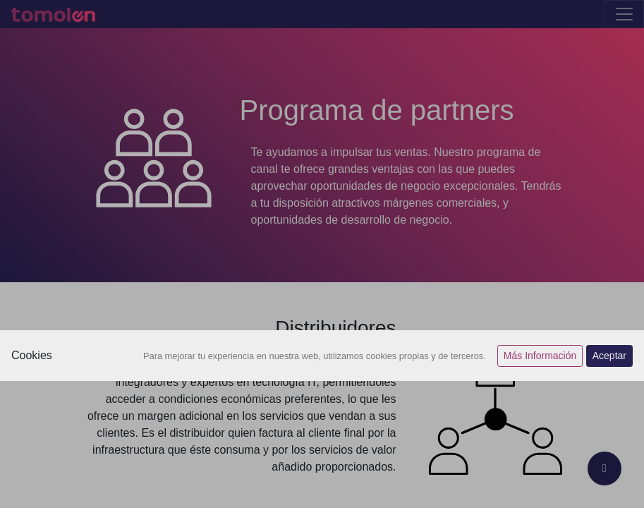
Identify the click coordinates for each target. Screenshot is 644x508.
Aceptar (609, 355)
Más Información (540, 355)
